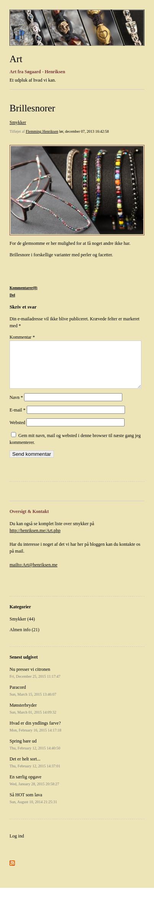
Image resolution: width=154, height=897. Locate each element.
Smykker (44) (22, 628)
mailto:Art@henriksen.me (33, 574)
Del (12, 295)
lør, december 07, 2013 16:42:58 (84, 131)
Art (16, 59)
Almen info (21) (24, 638)
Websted (17, 431)
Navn (16, 406)
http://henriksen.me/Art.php (35, 539)
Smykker (18, 122)
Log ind (17, 845)
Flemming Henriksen (42, 131)
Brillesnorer (32, 108)
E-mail (18, 419)
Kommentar (22, 337)
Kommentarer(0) (23, 288)
